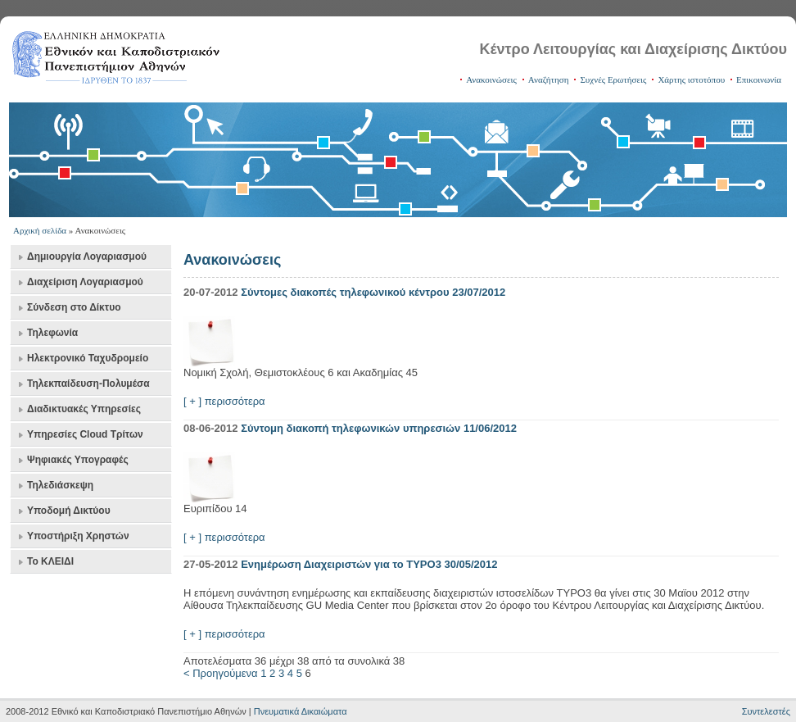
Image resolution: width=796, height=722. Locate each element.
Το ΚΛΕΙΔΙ (50, 561)
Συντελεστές (766, 711)
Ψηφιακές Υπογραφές (78, 459)
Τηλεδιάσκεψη (60, 485)
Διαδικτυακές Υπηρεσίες (84, 409)
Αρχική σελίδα (39, 230)
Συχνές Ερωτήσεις (613, 79)
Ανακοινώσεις (491, 79)
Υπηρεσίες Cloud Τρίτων (85, 434)
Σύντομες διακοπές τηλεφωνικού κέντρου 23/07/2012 (373, 292)
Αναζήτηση (548, 79)
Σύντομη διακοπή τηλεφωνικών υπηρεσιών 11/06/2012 (379, 428)
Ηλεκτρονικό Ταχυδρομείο (87, 358)
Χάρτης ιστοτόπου (691, 79)
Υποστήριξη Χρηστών (78, 536)
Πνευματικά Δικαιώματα (300, 711)
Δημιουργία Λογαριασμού (87, 256)
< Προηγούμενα (220, 673)
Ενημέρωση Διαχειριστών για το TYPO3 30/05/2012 (369, 564)
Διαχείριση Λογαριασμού (85, 282)
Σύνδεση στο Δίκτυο (73, 307)
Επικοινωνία (758, 79)
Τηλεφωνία (52, 332)
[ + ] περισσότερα (224, 401)
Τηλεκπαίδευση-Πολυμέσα (88, 383)
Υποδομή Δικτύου (69, 510)
